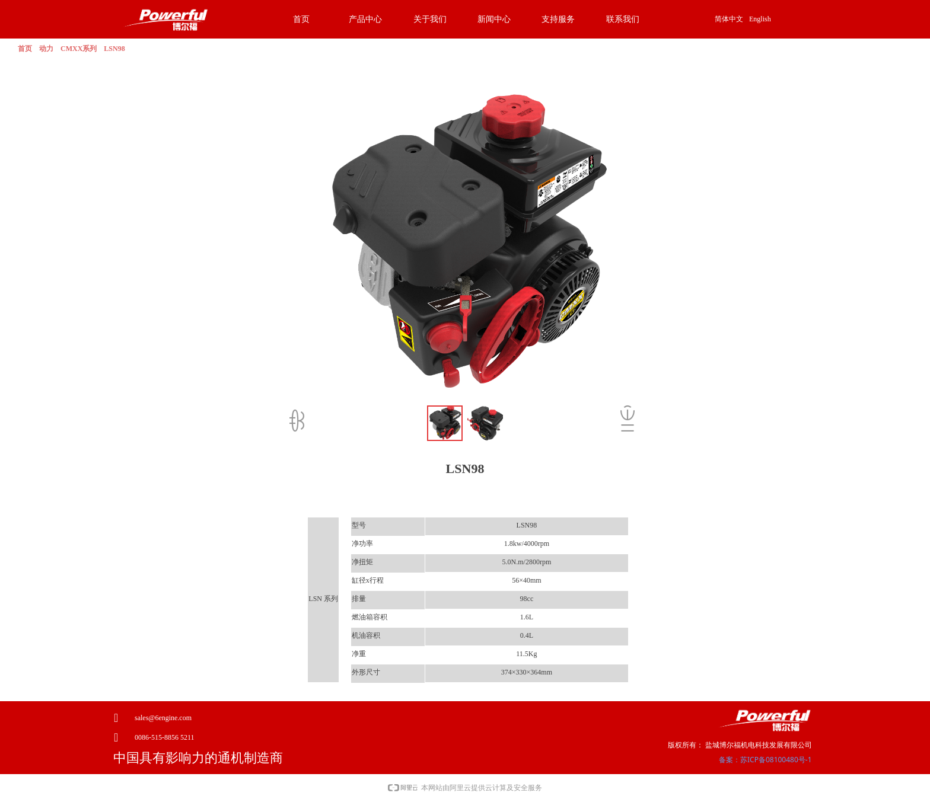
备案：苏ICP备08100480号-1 (765, 760)
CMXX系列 (78, 48)
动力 (46, 48)
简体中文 (729, 19)
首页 (25, 48)
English (760, 19)
